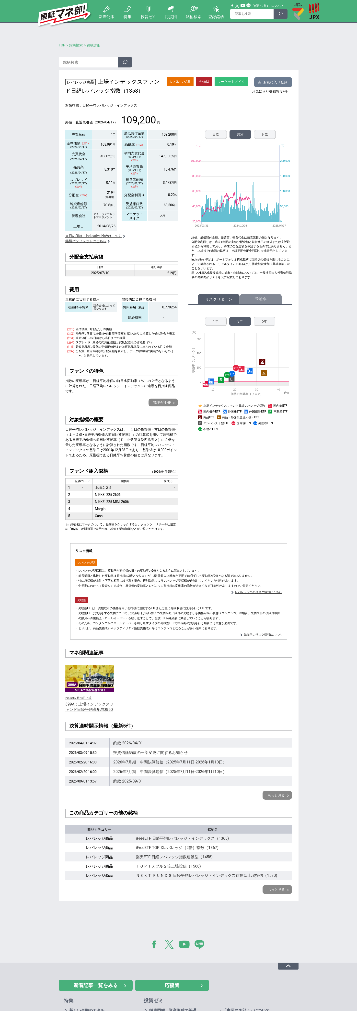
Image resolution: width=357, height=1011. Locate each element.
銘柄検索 (193, 16)
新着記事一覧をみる (96, 985)
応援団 (171, 16)
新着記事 (107, 16)
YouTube (243, 5)
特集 (127, 16)
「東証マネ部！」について (266, 5)
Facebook (232, 5)
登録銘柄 (216, 16)
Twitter (237, 5)
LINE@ (201, 945)
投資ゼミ (148, 16)
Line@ (248, 5)
